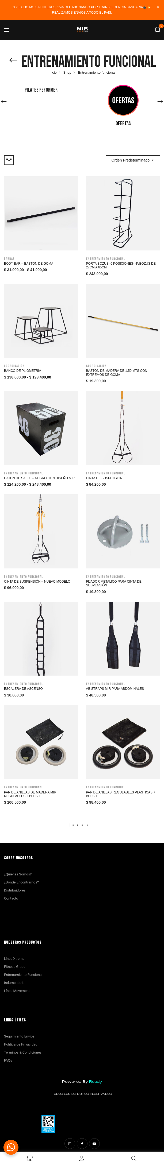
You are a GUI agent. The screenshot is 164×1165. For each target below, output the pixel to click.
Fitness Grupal (15, 967)
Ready (95, 1082)
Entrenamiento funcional (105, 259)
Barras (9, 259)
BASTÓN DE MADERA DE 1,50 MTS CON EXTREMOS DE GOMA (116, 372)
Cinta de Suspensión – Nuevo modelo (37, 581)
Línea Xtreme (14, 959)
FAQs (8, 1060)
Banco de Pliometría (22, 371)
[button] (157, 30)
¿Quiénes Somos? (18, 874)
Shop (67, 72)
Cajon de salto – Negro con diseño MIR (39, 478)
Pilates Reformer (41, 90)
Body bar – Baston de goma (28, 263)
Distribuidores (14, 890)
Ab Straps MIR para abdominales (115, 689)
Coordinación (14, 366)
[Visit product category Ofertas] (123, 100)
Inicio (52, 72)
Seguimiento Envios (19, 1036)
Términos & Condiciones (23, 1052)
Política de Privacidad (20, 1044)
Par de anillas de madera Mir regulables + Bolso (30, 794)
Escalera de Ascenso (23, 689)
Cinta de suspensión (104, 478)
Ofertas (123, 123)
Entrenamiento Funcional (23, 975)
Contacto (11, 898)
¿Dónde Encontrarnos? (21, 882)
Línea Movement (17, 991)
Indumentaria (14, 983)
